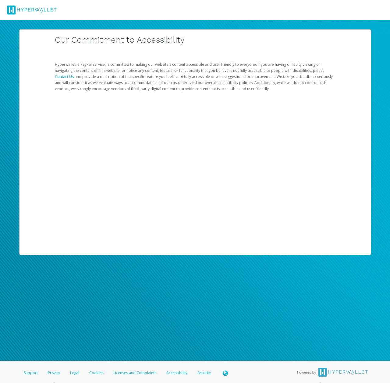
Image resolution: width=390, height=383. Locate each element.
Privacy (54, 372)
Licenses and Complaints (135, 372)
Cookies (96, 372)
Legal (74, 372)
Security (204, 372)
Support (31, 372)
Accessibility (176, 372)
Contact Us (65, 76)
